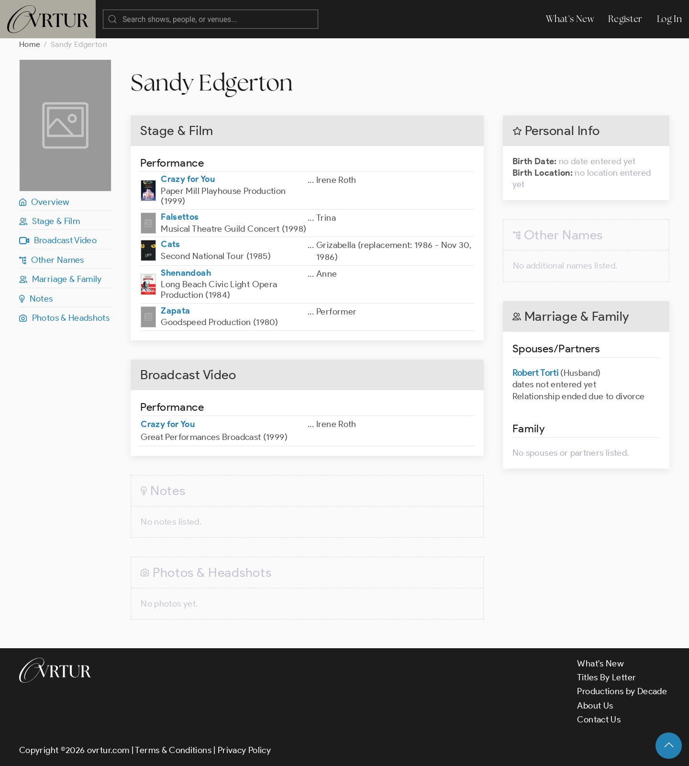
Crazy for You (188, 179)
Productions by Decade (622, 691)
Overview (44, 202)
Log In (669, 19)
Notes (36, 298)
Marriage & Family (60, 279)
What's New (570, 19)
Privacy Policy (244, 750)
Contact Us (599, 719)
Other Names (51, 260)
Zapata (175, 310)
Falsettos (180, 217)
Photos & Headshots (64, 318)
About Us (595, 705)
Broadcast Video (58, 240)
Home (29, 44)
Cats (170, 244)
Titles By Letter (606, 677)
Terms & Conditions (173, 750)
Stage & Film (49, 221)
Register (625, 19)
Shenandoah (186, 273)
